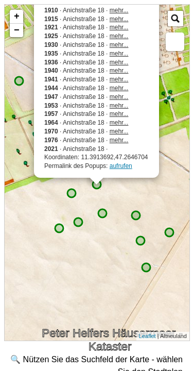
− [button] (17, 30)
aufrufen (121, 166)
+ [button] (17, 16)
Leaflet (147, 336)
